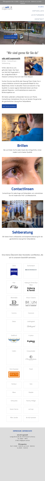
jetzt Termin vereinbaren (9, 106)
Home (41, 7)
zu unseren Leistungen (11, 37)
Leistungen (37, 15)
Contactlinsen (22, 189)
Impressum (17, 431)
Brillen (22, 145)
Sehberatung (22, 232)
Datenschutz (27, 431)
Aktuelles (38, 11)
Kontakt (39, 19)
